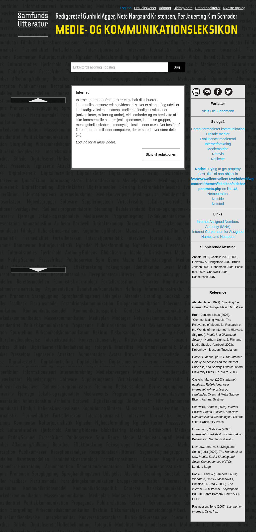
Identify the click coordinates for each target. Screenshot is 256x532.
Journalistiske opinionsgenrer (38, 233)
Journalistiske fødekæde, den (38, 206)
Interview (38, 153)
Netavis (218, 154)
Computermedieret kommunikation (218, 129)
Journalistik (38, 189)
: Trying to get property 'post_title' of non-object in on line (218, 179)
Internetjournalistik (38, 126)
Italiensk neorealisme (38, 180)
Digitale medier (217, 134)
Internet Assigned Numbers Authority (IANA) (218, 224)
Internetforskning (38, 117)
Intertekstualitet (38, 144)
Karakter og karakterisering (38, 251)
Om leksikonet (145, 8)
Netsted (218, 204)
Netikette (218, 159)
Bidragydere (183, 8)
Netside (218, 199)
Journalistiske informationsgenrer (38, 224)
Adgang (165, 8)
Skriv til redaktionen (161, 154)
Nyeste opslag (234, 8)
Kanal (38, 242)
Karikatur (38, 260)
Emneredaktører (207, 8)
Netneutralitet (217, 194)
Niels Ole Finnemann (218, 111)
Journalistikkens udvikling (38, 198)
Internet (38, 108)
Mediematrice (217, 149)
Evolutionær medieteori (218, 139)
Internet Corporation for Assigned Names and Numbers (217, 234)
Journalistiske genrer (38, 215)
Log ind (125, 8)
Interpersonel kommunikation (38, 135)
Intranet (38, 162)
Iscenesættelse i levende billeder (38, 171)
